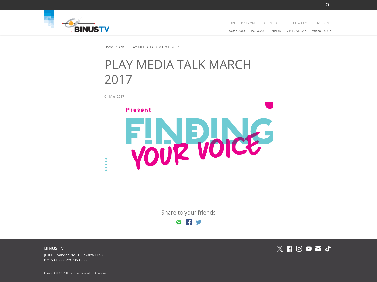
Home (109, 47)
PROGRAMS (248, 23)
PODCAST (258, 30)
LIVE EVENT (323, 23)
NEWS (276, 30)
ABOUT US (320, 30)
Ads (122, 47)
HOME (231, 23)
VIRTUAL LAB (296, 30)
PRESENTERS (270, 23)
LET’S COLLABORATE (297, 23)
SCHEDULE (237, 30)
